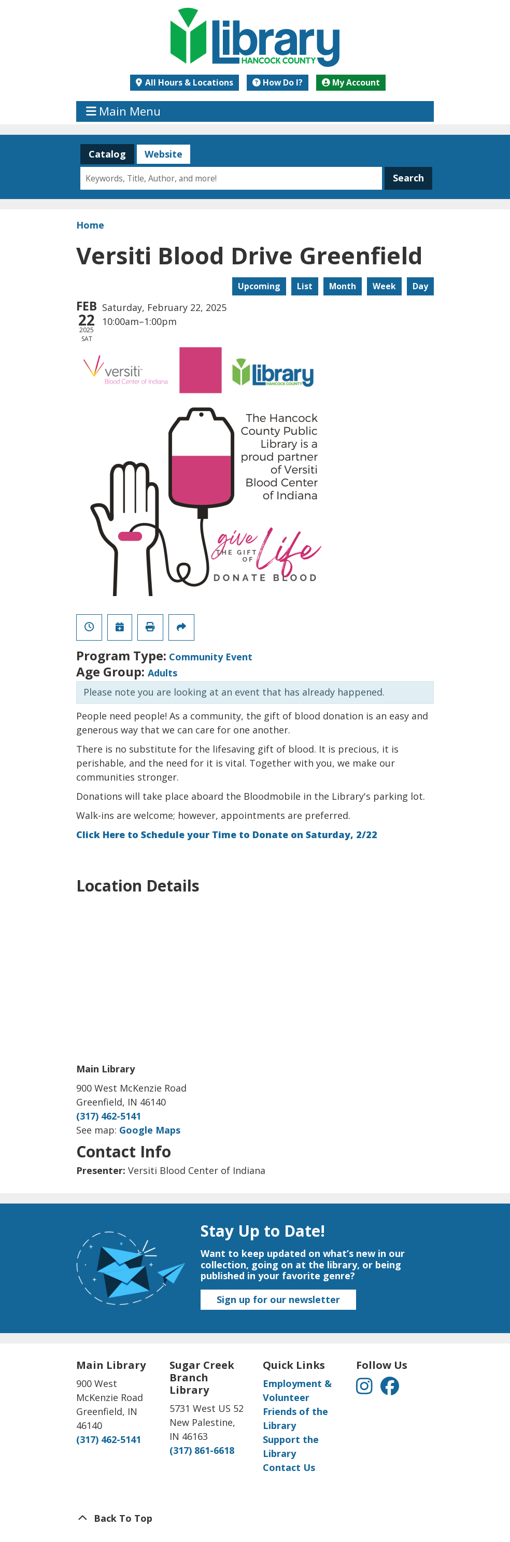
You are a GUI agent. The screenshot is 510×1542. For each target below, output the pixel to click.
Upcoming (259, 286)
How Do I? (277, 82)
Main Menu (123, 111)
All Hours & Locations (188, 82)
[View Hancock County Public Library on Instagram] (365, 1389)
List (305, 286)
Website (159, 154)
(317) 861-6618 (201, 1450)
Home (90, 225)
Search (408, 178)
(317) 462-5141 (108, 1116)
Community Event (210, 656)
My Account (351, 82)
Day (420, 286)
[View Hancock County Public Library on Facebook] (389, 1389)
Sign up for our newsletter (278, 1299)
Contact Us (289, 1467)
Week (384, 286)
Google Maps (149, 1130)
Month (342, 286)
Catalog (103, 154)
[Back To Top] (255, 1518)
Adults (162, 673)
